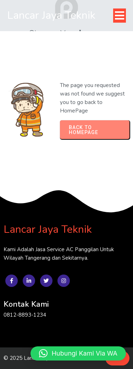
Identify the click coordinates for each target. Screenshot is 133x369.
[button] (78, 353)
